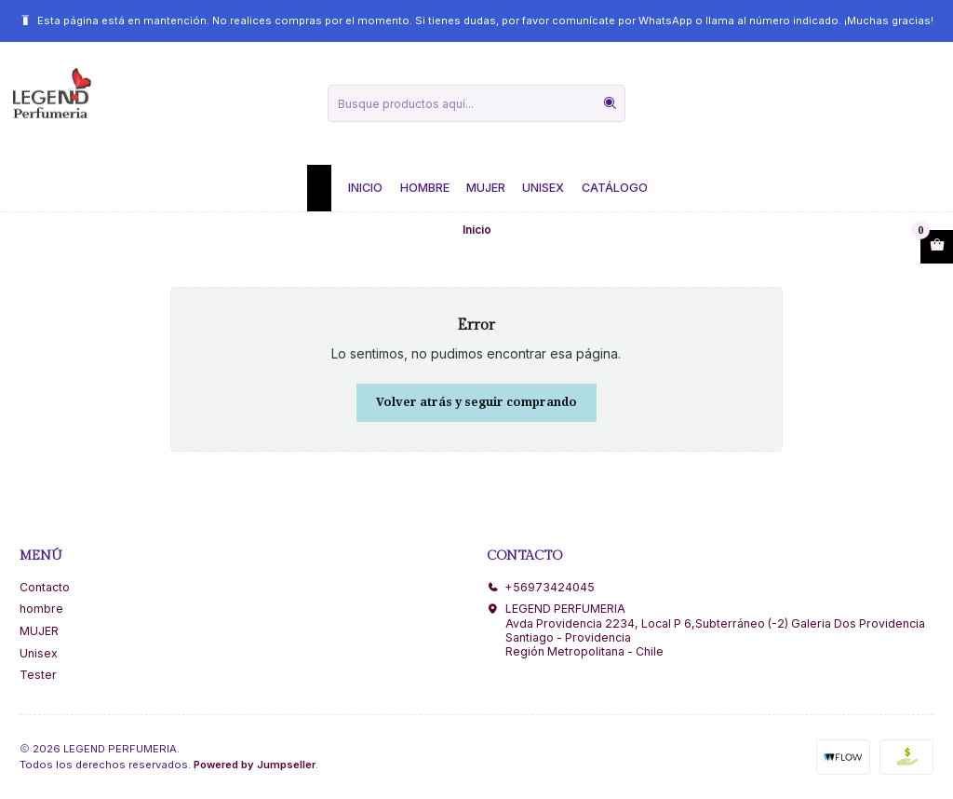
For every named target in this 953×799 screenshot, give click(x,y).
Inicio (365, 188)
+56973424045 (541, 587)
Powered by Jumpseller (254, 764)
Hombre (425, 188)
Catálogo (615, 188)
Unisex (543, 188)
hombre (41, 609)
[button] (319, 188)
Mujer (485, 188)
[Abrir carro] (936, 247)
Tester (38, 675)
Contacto (45, 587)
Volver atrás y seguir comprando (476, 402)
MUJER (39, 631)
